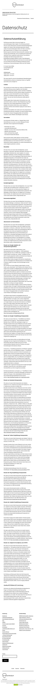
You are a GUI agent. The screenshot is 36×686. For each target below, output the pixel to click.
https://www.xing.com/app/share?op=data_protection (15, 499)
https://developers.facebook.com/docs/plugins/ (14, 432)
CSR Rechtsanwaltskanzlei (7, 617)
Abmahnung (4, 615)
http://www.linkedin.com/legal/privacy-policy (19, 539)
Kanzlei (32, 18)
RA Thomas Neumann (6, 638)
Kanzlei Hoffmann (5, 631)
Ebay (3, 620)
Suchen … (4, 653)
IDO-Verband (4, 627)
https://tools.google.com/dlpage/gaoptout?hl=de (14, 313)
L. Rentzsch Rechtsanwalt (7, 635)
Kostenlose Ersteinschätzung (23, 18)
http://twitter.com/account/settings (19, 469)
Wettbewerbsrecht (5, 647)
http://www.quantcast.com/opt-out (11, 578)
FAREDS (3, 622)
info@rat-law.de (7, 72)
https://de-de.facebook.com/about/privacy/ (18, 424)
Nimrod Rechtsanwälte (6, 636)
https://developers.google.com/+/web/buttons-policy (18, 377)
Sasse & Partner (5, 641)
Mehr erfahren (20, 684)
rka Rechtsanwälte (5, 639)
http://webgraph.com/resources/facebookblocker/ (20, 429)
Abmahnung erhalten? (9, 12)
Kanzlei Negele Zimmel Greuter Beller (9, 633)
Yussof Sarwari (5, 649)
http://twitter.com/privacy (9, 465)
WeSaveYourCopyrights (6, 646)
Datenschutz (4, 679)
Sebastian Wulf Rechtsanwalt (7, 643)
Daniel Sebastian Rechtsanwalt (8, 619)
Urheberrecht (4, 644)
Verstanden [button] (15, 684)
